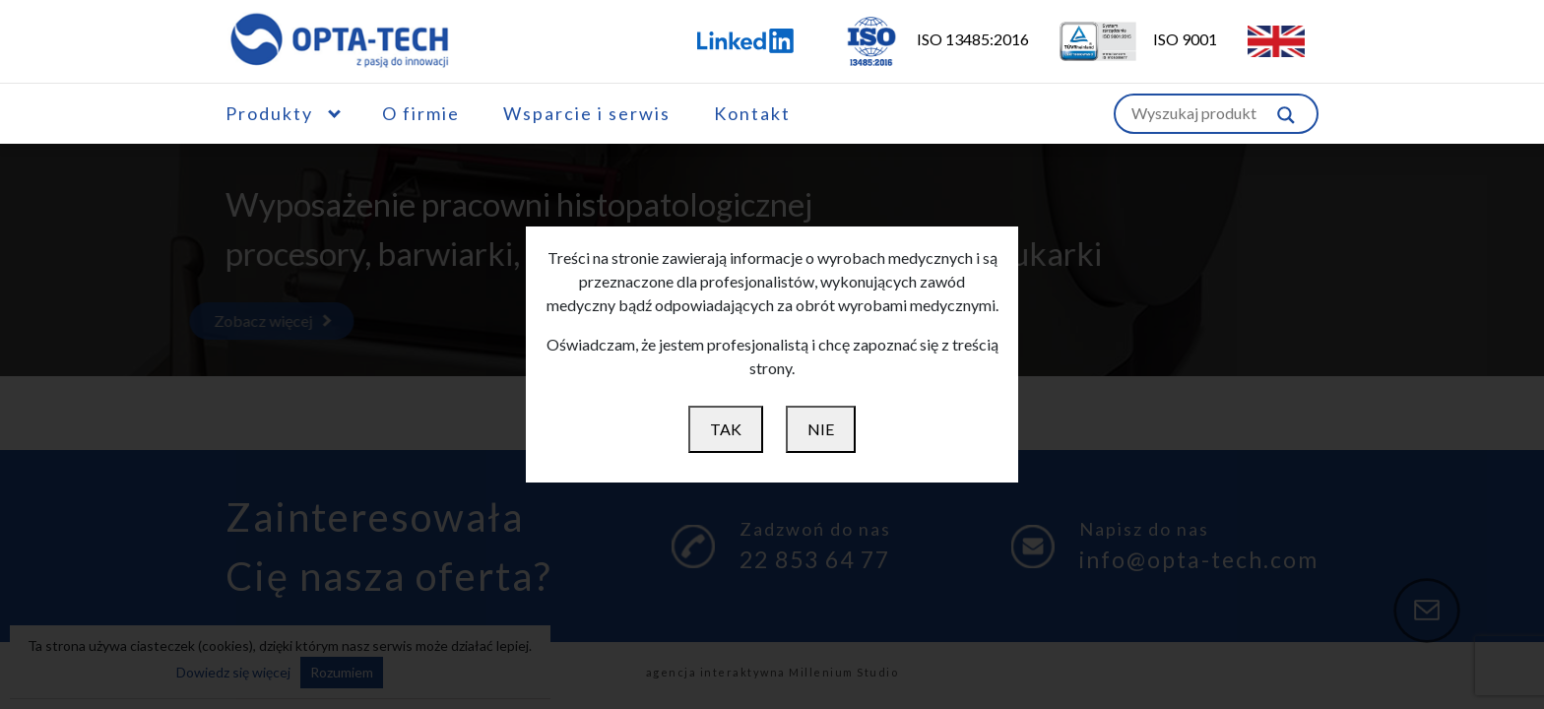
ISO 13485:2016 (923, 39)
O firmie (421, 113)
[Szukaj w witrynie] (1286, 113)
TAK (725, 428)
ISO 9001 (1126, 39)
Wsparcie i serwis (587, 113)
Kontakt (752, 113)
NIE (820, 428)
